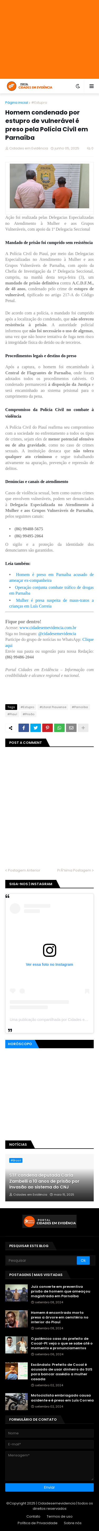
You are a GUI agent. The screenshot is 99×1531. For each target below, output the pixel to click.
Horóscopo (20, 1043)
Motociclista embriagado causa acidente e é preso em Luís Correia (62, 1398)
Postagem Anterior (24, 870)
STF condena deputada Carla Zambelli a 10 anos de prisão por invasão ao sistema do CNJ (44, 1181)
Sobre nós (73, 1522)
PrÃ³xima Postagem (74, 870)
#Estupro (39, 102)
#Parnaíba (80, 707)
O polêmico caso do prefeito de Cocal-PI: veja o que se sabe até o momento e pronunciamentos (62, 1343)
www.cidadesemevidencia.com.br (48, 627)
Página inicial (16, 102)
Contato (33, 1516)
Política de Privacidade (38, 1522)
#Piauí (12, 714)
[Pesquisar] (41, 1260)
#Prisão (28, 714)
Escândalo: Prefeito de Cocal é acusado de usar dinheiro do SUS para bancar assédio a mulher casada (61, 1372)
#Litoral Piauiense (53, 707)
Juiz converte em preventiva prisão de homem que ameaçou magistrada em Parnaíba (60, 1291)
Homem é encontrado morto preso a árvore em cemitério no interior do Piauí (59, 1317)
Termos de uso (60, 1516)
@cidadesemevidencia (57, 633)
